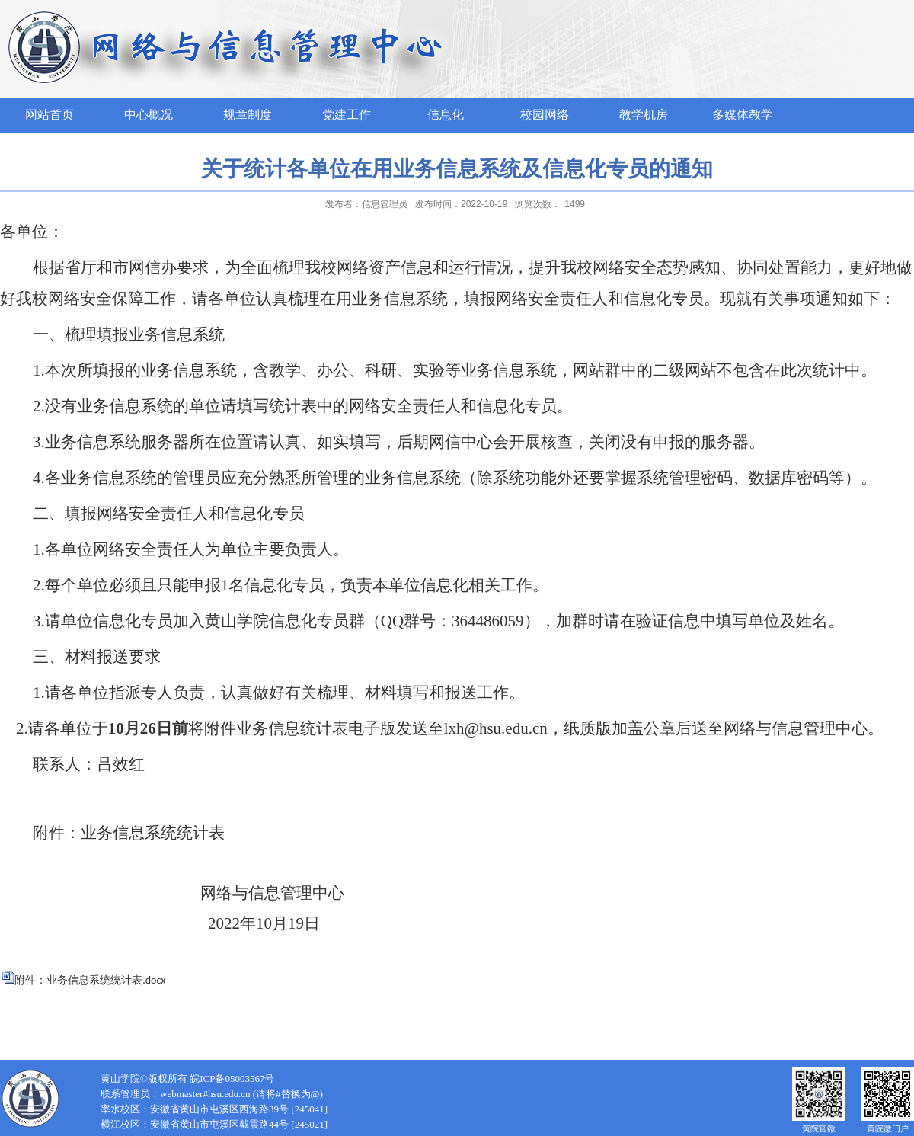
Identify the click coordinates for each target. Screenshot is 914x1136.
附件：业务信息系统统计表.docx (89, 980)
